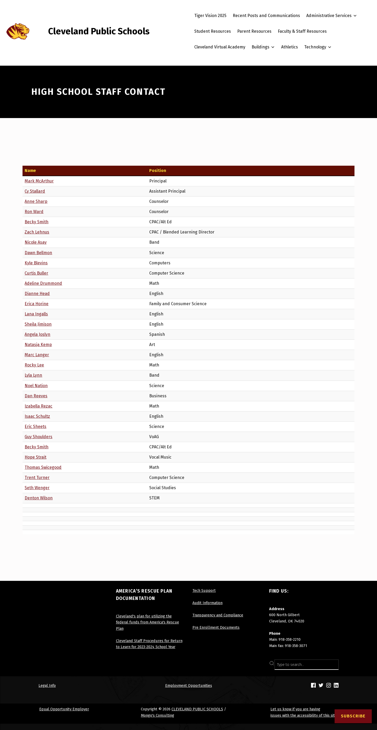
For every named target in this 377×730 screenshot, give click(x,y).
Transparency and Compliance (217, 615)
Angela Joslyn (37, 334)
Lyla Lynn (33, 375)
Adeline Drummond (43, 283)
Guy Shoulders (38, 436)
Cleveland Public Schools (98, 31)
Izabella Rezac (38, 406)
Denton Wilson (39, 497)
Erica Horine (36, 303)
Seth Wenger (37, 487)
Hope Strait (35, 457)
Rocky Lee (34, 365)
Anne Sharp (36, 201)
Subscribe (353, 716)
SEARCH (332, 664)
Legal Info (47, 685)
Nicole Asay (36, 242)
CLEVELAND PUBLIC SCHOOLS (197, 709)
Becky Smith (36, 221)
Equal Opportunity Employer (64, 709)
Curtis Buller (36, 273)
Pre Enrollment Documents (216, 627)
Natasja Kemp (38, 344)
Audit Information (207, 602)
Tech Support (204, 590)
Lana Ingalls (36, 313)
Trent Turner (37, 477)
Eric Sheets (35, 426)
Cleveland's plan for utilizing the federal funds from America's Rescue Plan (147, 622)
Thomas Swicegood (43, 467)
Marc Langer (37, 354)
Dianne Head (37, 293)
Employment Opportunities (188, 685)
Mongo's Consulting (157, 715)
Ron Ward (34, 211)
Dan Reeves (36, 395)
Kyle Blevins (36, 262)
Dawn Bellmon (38, 252)
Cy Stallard (35, 191)
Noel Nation (36, 385)
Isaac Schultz (37, 416)
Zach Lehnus (37, 232)
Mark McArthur (39, 181)
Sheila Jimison (38, 324)
